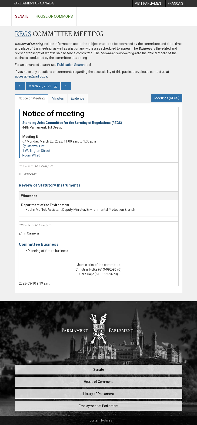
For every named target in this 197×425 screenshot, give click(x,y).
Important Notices (99, 420)
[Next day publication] (66, 86)
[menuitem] (148, 3)
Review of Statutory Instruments (49, 185)
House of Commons (54, 16)
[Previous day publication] (20, 86)
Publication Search (71, 65)
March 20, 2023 (43, 86)
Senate (21, 16)
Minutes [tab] (58, 98)
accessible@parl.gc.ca (31, 76)
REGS (23, 34)
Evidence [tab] (77, 98)
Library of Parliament (98, 394)
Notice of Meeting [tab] (32, 98)
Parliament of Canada (34, 3)
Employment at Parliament (98, 406)
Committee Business (39, 244)
